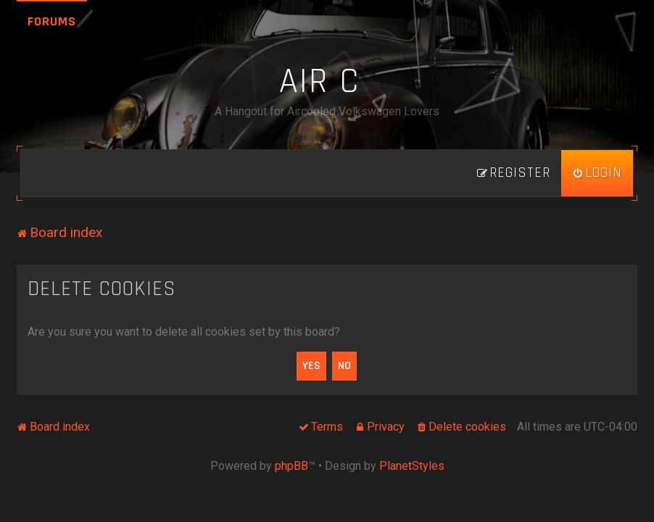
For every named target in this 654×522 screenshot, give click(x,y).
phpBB (291, 466)
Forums (52, 21)
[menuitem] (597, 173)
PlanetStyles (411, 466)
